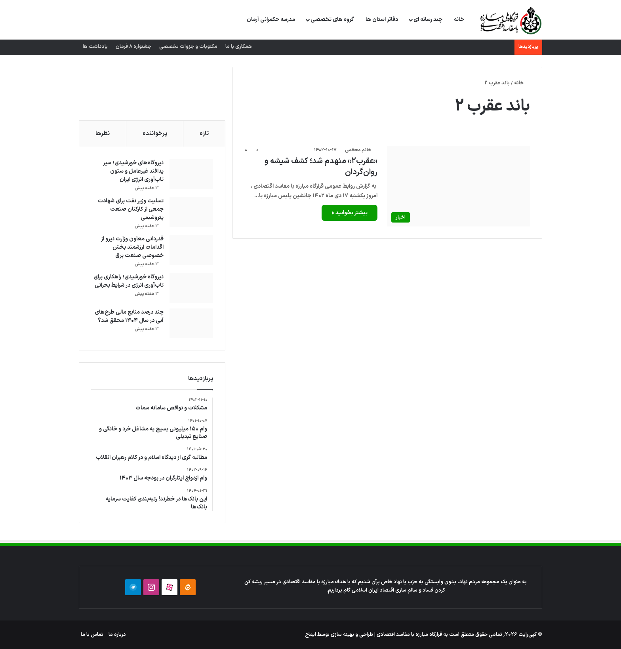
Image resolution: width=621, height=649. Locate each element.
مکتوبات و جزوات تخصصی (188, 47)
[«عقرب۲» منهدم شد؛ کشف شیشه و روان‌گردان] (458, 186)
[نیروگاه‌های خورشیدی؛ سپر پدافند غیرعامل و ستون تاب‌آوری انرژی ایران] (191, 174)
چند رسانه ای (427, 19)
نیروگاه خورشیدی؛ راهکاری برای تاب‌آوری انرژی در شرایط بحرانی (128, 281)
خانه (459, 19)
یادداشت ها (95, 47)
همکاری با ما (238, 47)
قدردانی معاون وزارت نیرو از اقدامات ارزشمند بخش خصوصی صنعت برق (132, 247)
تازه (204, 133)
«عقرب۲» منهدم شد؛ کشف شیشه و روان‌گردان (321, 166)
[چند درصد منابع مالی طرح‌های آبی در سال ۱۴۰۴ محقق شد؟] (191, 323)
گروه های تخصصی (332, 19)
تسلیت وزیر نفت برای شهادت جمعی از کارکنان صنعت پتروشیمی (131, 209)
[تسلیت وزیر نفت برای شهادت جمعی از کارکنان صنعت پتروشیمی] (191, 212)
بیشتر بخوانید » (349, 213)
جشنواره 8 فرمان (133, 47)
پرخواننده (155, 133)
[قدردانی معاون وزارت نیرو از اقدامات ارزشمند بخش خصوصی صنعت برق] (191, 250)
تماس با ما (92, 635)
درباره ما (117, 635)
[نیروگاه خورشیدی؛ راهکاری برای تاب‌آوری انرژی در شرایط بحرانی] (191, 288)
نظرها (102, 133)
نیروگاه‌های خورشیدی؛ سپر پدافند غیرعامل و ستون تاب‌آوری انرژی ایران (133, 171)
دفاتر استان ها (382, 19)
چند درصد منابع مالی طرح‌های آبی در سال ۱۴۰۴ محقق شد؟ (129, 316)
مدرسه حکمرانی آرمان (271, 19)
